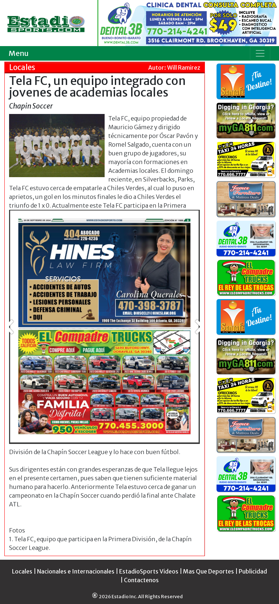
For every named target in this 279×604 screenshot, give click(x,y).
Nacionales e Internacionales (75, 571)
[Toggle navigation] (260, 53)
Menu (19, 53)
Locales (22, 571)
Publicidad (253, 571)
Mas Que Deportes (208, 571)
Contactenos (141, 580)
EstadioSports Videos (148, 571)
